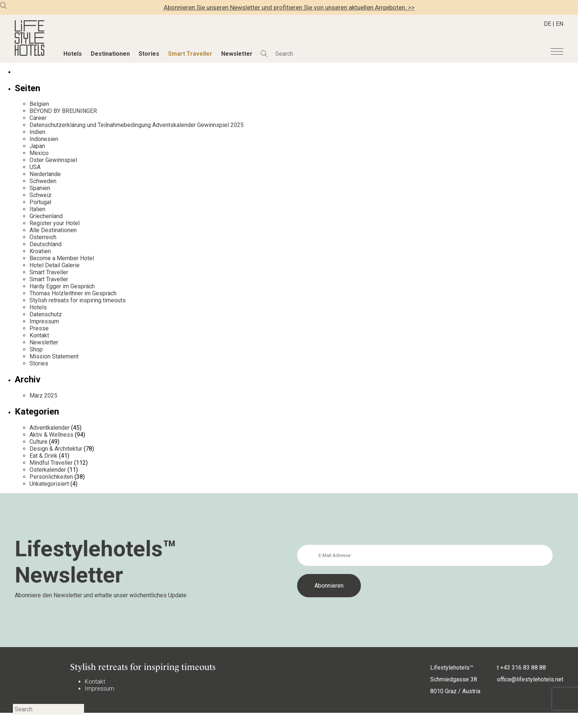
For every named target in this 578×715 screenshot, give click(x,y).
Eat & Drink (43, 455)
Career (37, 117)
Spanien (39, 188)
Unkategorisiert (49, 483)
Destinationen (110, 53)
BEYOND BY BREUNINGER (63, 110)
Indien (37, 131)
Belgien (39, 103)
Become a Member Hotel (61, 258)
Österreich (42, 237)
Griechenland (46, 216)
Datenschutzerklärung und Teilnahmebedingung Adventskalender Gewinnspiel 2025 (136, 124)
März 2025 (43, 395)
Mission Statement (54, 356)
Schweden (42, 181)
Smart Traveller (190, 53)
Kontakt (39, 335)
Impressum (44, 321)
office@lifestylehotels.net (530, 679)
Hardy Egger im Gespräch (62, 286)
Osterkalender (47, 469)
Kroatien (40, 251)
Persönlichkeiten (51, 476)
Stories (149, 53)
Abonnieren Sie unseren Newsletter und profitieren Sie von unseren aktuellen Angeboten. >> (289, 7)
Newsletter (237, 53)
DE (547, 23)
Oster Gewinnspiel (53, 160)
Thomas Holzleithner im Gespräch (72, 293)
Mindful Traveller (51, 462)
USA (35, 167)
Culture (38, 441)
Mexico (39, 153)
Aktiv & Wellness (51, 434)
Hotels (72, 53)
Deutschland (45, 244)
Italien (37, 209)
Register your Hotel (54, 223)
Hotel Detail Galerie (54, 265)
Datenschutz (45, 314)
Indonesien (43, 138)
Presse (39, 328)
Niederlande (45, 174)
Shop (36, 349)
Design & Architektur (55, 448)
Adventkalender (49, 427)
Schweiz (40, 195)
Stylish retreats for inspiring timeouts (77, 300)
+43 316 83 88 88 (523, 667)
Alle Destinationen (53, 230)
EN (559, 23)
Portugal (40, 202)
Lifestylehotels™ (451, 667)
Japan (37, 145)
